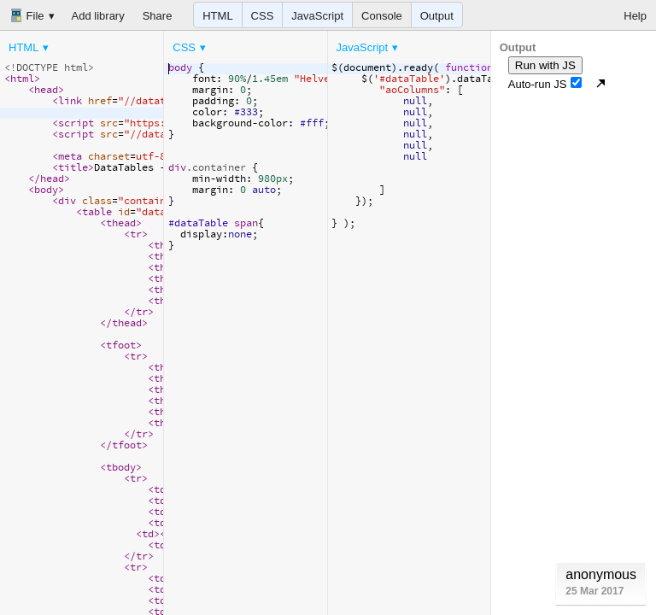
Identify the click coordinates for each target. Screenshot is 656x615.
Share (158, 15)
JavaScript (317, 15)
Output (437, 15)
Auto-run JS (545, 84)
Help (635, 15)
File (26, 15)
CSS (262, 15)
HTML (217, 15)
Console (381, 15)
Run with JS (545, 65)
